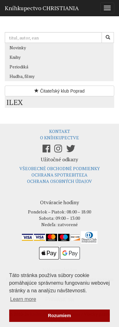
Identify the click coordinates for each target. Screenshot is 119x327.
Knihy (15, 57)
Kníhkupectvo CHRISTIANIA (42, 8)
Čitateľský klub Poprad (59, 91)
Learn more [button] (23, 299)
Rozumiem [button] (59, 315)
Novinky (18, 48)
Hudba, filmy (22, 76)
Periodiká (19, 67)
